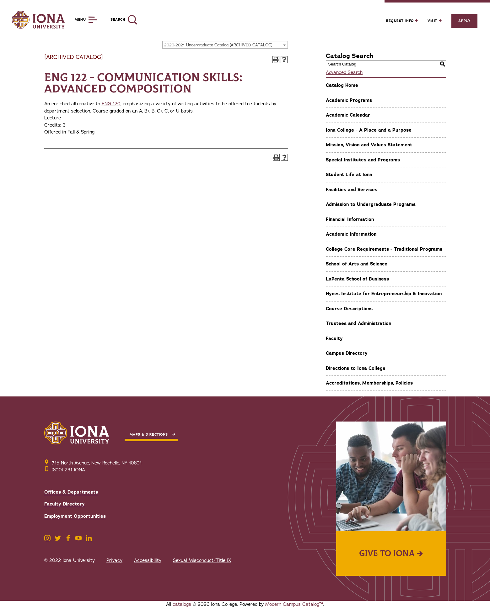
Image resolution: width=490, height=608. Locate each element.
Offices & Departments (71, 492)
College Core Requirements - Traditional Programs (384, 249)
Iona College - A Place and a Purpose (369, 130)
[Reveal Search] (120, 19)
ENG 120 (111, 104)
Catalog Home (342, 85)
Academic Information (351, 234)
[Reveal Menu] (81, 19)
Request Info (402, 20)
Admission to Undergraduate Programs (371, 204)
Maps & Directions (149, 434)
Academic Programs (349, 100)
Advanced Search (344, 72)
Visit (434, 20)
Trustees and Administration (358, 323)
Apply (464, 20)
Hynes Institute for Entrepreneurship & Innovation (384, 294)
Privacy (114, 560)
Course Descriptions (349, 309)
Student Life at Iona (349, 174)
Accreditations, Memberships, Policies (369, 383)
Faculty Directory (64, 504)
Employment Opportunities (75, 516)
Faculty (334, 338)
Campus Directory (347, 353)
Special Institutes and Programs (363, 160)
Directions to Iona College (355, 368)
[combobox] (225, 45)
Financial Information (350, 219)
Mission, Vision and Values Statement (369, 145)
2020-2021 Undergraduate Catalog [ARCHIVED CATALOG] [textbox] (218, 45)
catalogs (182, 604)
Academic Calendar (348, 115)
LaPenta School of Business (357, 279)
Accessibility (147, 560)
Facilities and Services (351, 189)
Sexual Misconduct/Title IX (202, 560)
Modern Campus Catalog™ (294, 604)
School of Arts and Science (356, 264)
